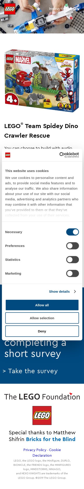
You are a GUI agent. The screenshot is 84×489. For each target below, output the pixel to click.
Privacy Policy (34, 450)
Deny (42, 331)
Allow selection (42, 318)
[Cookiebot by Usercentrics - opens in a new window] (60, 155)
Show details (59, 291)
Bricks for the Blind (50, 439)
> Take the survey (30, 371)
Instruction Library (64, 8)
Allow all (42, 305)
